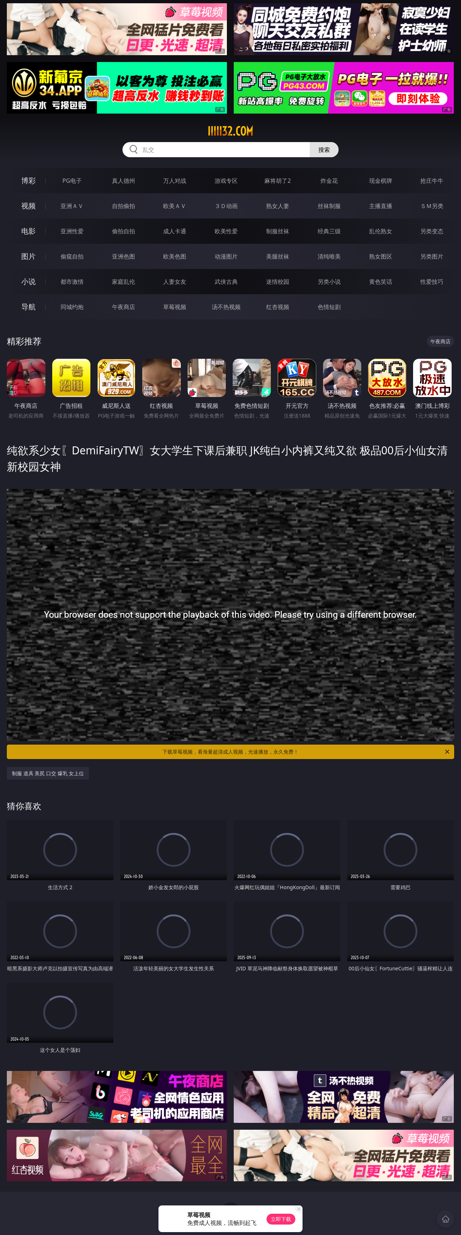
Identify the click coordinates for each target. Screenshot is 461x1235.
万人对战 (174, 181)
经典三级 (329, 231)
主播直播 (380, 206)
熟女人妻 (277, 206)
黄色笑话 (380, 282)
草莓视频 (174, 307)
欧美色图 (174, 256)
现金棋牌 (380, 181)
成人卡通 (174, 231)
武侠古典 (226, 282)
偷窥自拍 (72, 256)
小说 (28, 281)
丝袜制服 (329, 206)
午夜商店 (123, 307)
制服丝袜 (277, 231)
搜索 (324, 150)
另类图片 (431, 256)
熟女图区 (380, 256)
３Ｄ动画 (226, 206)
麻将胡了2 (277, 181)
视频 (28, 206)
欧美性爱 (226, 231)
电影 (28, 231)
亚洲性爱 (72, 231)
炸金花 (329, 181)
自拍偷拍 (123, 206)
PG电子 (71, 181)
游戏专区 (226, 181)
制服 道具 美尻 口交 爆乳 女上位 (48, 773)
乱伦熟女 (380, 231)
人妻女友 (174, 282)
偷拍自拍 (123, 231)
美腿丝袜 (277, 256)
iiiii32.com (230, 131)
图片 (28, 256)
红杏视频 (277, 307)
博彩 (28, 180)
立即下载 (281, 1219)
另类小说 (329, 282)
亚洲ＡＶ (72, 206)
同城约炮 (72, 307)
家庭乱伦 (123, 282)
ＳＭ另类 (431, 206)
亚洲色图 (123, 256)
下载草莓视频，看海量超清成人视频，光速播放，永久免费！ (306, 751)
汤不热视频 (226, 307)
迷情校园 (277, 282)
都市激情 (72, 282)
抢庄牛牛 (431, 181)
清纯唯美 (329, 256)
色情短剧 (329, 307)
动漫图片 (226, 256)
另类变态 (431, 231)
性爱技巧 (431, 282)
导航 (28, 307)
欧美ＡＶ (174, 206)
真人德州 (123, 181)
